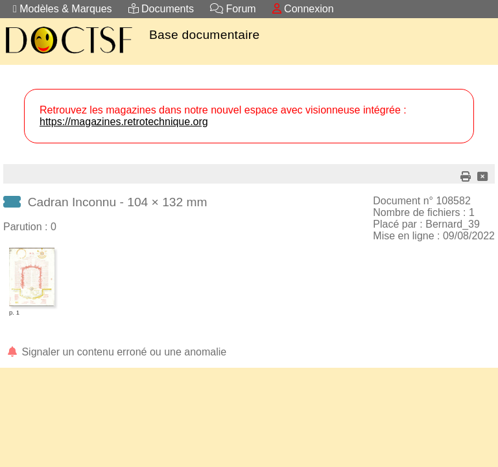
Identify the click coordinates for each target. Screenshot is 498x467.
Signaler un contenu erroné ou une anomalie (116, 351)
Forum (233, 8)
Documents (161, 8)
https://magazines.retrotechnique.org (124, 121)
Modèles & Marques (62, 8)
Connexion (303, 8)
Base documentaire (204, 35)
